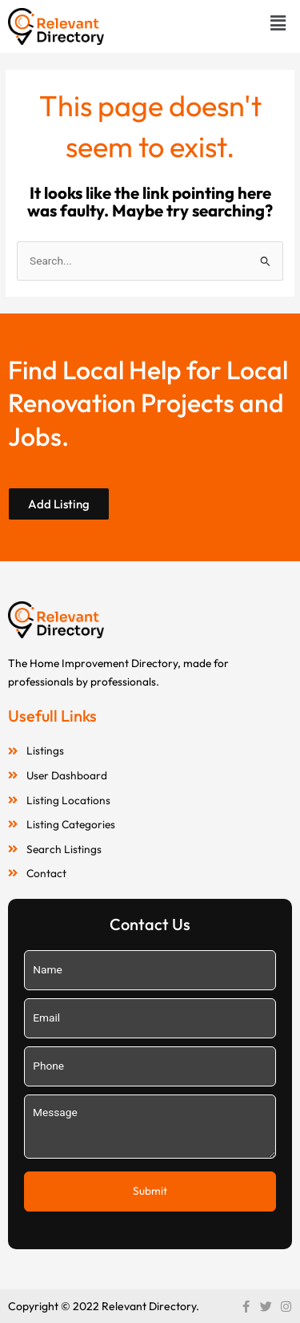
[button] (278, 23)
